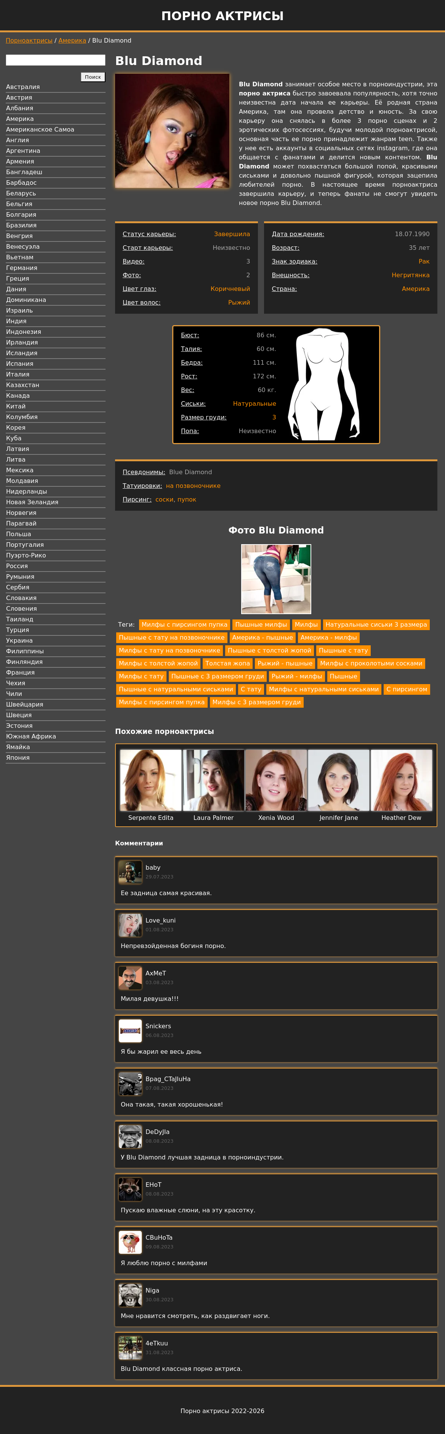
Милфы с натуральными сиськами (324, 689)
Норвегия (21, 512)
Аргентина (23, 150)
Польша (18, 534)
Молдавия (22, 480)
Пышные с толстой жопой (269, 650)
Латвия (17, 449)
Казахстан (22, 385)
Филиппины (25, 651)
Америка (72, 40)
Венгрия (19, 236)
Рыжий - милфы (297, 676)
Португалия (25, 544)
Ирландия (22, 342)
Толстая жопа (227, 663)
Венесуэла (23, 246)
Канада (18, 395)
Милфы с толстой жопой (158, 663)
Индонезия (23, 331)
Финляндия (24, 661)
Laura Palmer (214, 817)
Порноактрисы (29, 40)
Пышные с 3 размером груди (217, 676)
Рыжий (239, 302)
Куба (14, 438)
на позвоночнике (193, 485)
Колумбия (22, 417)
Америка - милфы (329, 637)
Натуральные (254, 403)
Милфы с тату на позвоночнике (169, 650)
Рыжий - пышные (285, 663)
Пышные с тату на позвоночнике (172, 637)
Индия (16, 321)
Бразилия (21, 225)
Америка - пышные (262, 637)
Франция (20, 672)
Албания (19, 108)
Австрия (19, 97)
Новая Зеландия (32, 502)
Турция (17, 630)
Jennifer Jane (339, 817)
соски (164, 499)
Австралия (23, 87)
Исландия (21, 353)
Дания (16, 289)
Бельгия (19, 204)
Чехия (15, 683)
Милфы (306, 624)
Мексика (20, 470)
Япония (18, 757)
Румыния (20, 576)
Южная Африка (31, 736)
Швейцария (24, 704)
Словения (21, 608)
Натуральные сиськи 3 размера (376, 624)
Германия (21, 268)
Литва (16, 459)
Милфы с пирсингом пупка (185, 624)
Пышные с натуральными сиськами (176, 689)
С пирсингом (406, 689)
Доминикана (26, 299)
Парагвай (21, 523)
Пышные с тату (343, 650)
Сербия (17, 587)
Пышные (343, 676)
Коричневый (230, 288)
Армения (20, 161)
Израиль (19, 310)
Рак (424, 261)
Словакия (21, 598)
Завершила (232, 234)
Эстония (19, 725)
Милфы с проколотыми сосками (371, 663)
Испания (20, 363)
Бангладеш (24, 172)
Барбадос (21, 182)
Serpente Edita (151, 817)
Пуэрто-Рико (26, 555)
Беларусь (21, 193)
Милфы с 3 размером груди (257, 702)
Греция (17, 278)
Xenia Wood (276, 817)
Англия (17, 140)
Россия (17, 566)
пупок (187, 499)
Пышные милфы (261, 624)
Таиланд (20, 619)
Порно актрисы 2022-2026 (222, 1411)
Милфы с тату (141, 676)
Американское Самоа (40, 129)
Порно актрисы (222, 16)
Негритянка (411, 275)
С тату (251, 689)
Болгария (21, 214)
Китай (16, 406)
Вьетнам (20, 257)
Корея (16, 427)
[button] (276, 580)
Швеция (19, 715)
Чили (14, 693)
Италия (17, 374)
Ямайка (18, 747)
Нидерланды (26, 491)
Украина (19, 640)
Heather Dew (401, 817)
